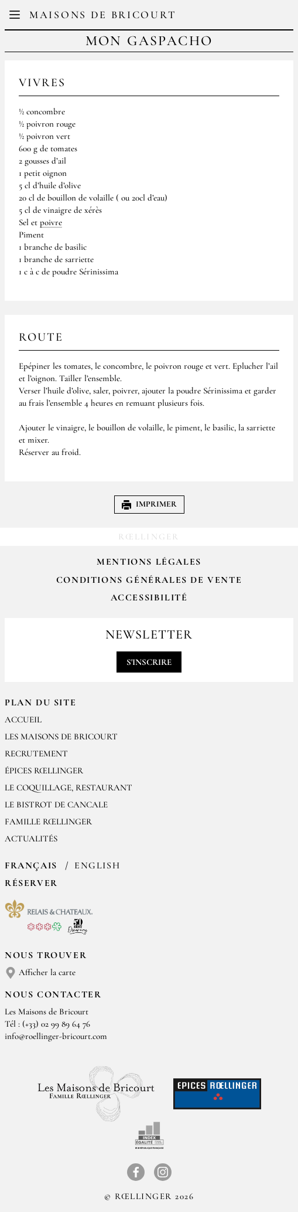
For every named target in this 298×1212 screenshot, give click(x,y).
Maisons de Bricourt (102, 14)
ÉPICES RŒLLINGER (44, 770)
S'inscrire (149, 662)
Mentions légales (149, 562)
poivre (51, 222)
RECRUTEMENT (36, 753)
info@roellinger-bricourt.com (56, 1036)
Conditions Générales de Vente (149, 580)
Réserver (31, 883)
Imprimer (149, 504)
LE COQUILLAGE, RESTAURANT (68, 787)
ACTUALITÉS (31, 838)
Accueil (23, 719)
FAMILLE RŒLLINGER (48, 821)
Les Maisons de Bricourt (61, 736)
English (97, 865)
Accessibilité (149, 597)
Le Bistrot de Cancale (56, 804)
